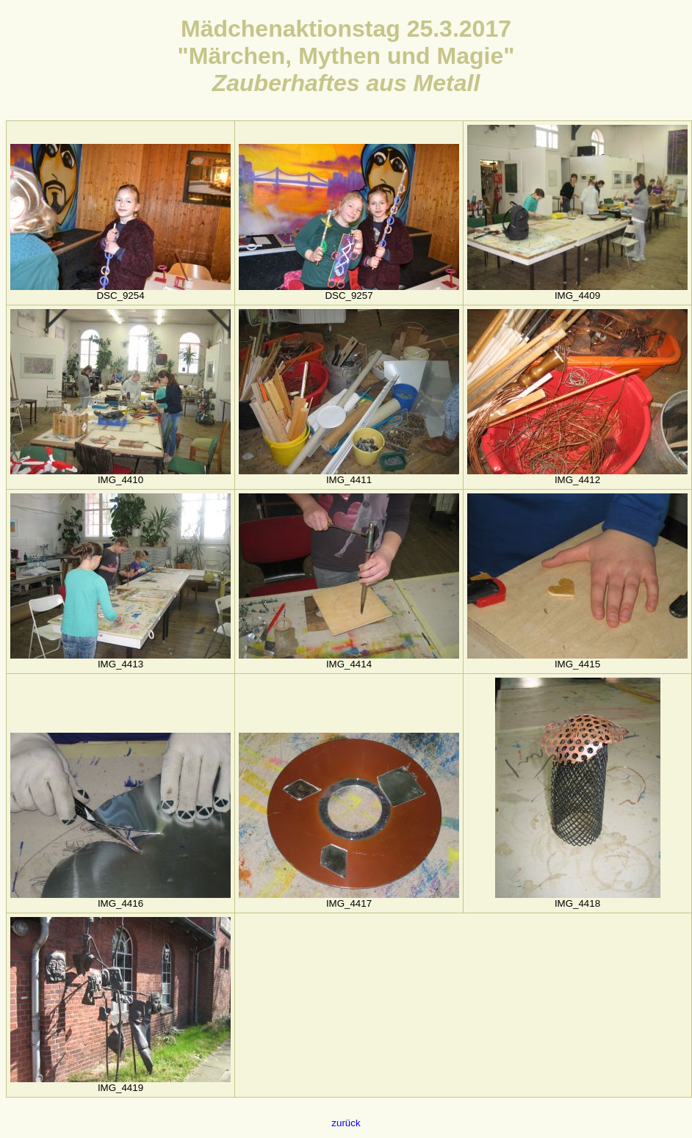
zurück (345, 1122)
